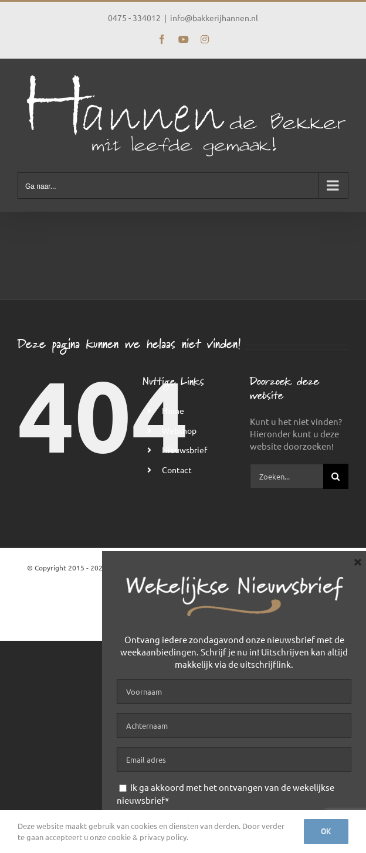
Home (173, 410)
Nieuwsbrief (184, 449)
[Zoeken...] (286, 476)
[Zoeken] (335, 476)
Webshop (179, 430)
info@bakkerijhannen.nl (214, 17)
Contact (177, 469)
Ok (326, 831)
